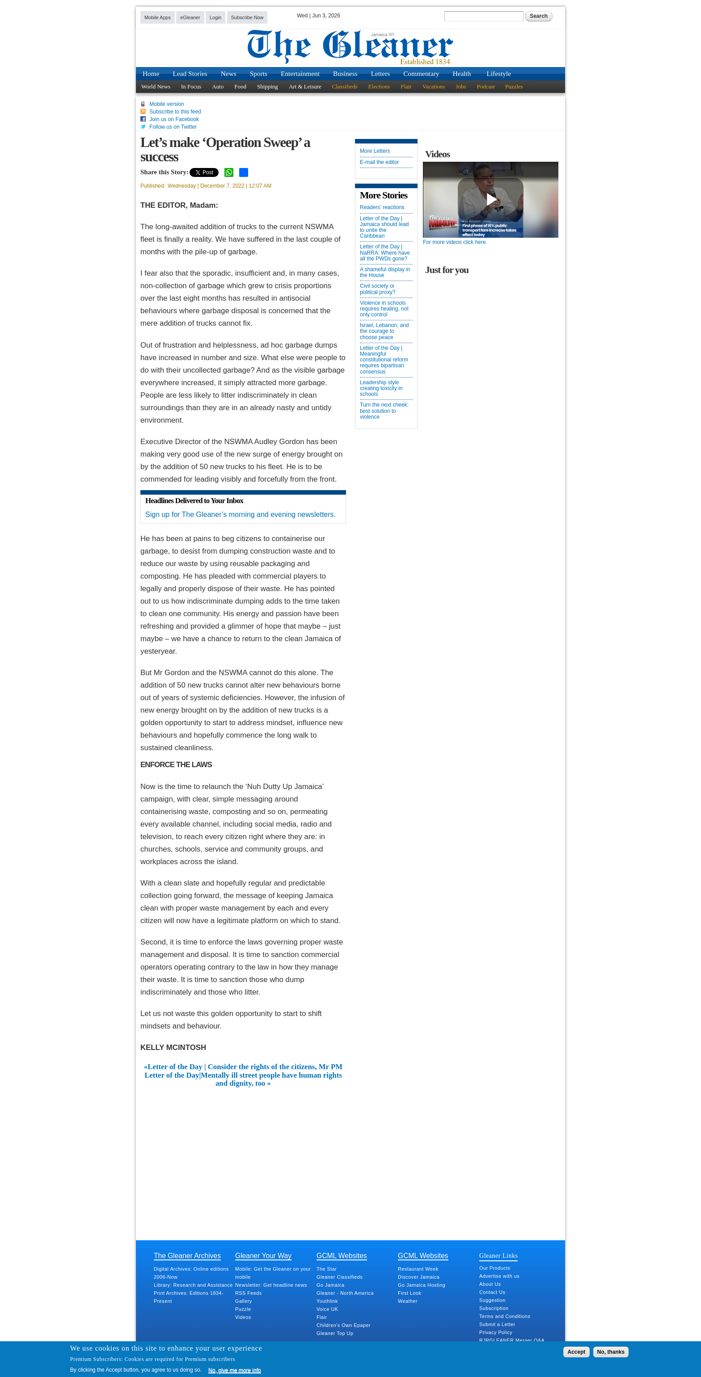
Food (240, 86)
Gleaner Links (498, 1255)
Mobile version (166, 104)
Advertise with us (499, 1276)
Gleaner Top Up (335, 1333)
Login (215, 17)
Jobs (461, 86)
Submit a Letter (497, 1324)
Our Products (495, 1268)
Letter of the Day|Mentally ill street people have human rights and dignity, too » (243, 1079)
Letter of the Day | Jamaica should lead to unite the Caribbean (384, 227)
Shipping (267, 86)
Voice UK (327, 1309)
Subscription (493, 1308)
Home (151, 73)
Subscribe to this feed (175, 112)
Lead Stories (190, 73)
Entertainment (300, 73)
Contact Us (492, 1292)
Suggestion (492, 1300)
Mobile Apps (157, 17)
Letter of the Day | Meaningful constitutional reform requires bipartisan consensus (384, 360)
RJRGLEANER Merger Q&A (512, 1340)
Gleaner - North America (345, 1293)
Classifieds (345, 86)
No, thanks (611, 1352)
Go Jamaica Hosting (421, 1285)
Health (462, 73)
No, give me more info (234, 1370)
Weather (408, 1301)
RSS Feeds (248, 1293)
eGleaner (190, 17)
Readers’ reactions (382, 207)
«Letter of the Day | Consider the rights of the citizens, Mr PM (243, 1067)
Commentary (421, 73)
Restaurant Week (418, 1269)
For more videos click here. (455, 242)
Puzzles (514, 86)
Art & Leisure (305, 86)
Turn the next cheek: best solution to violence (384, 411)
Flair (406, 86)
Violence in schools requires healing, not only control (384, 309)
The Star (327, 1269)
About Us (490, 1284)
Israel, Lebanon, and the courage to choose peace (384, 331)
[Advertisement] (243, 1154)
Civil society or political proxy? (377, 289)
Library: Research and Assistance (193, 1285)
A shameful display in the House (385, 272)
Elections (379, 86)
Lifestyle (498, 73)
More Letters (375, 151)
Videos (243, 1317)
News (228, 73)
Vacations (433, 86)
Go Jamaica (331, 1285)
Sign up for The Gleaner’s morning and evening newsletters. (240, 514)
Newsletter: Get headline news (271, 1285)
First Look (409, 1293)
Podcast (485, 86)
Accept (576, 1352)
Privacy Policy (495, 1332)
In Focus (191, 86)
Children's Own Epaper (344, 1325)
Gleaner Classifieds (340, 1277)
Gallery (243, 1301)
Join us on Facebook (174, 119)
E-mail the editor (379, 162)
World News (155, 86)
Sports (258, 73)
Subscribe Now (247, 17)
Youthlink (327, 1301)
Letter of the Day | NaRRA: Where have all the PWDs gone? (385, 252)
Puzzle (243, 1309)
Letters (380, 73)
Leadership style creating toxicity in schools (381, 388)
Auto (218, 86)
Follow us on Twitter (173, 127)
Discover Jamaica (418, 1277)
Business (345, 73)
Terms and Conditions (504, 1316)
